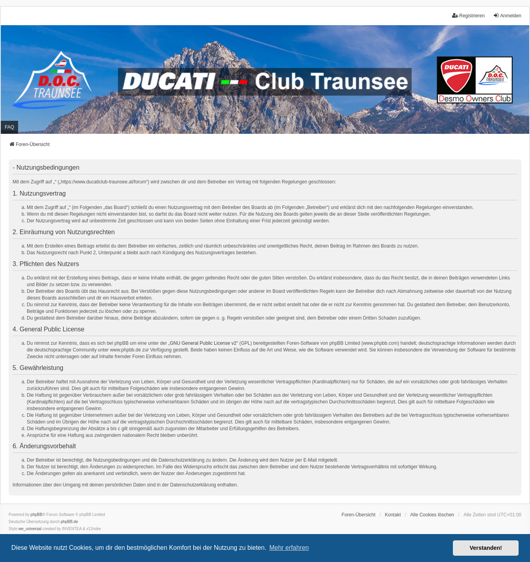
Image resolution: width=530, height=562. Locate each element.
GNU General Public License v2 (203, 343)
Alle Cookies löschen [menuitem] (432, 515)
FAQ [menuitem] (9, 127)
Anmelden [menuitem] (507, 15)
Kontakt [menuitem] (393, 515)
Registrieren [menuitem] (468, 15)
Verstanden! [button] (486, 548)
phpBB (36, 514)
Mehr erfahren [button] (289, 547)
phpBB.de (69, 521)
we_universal (29, 529)
